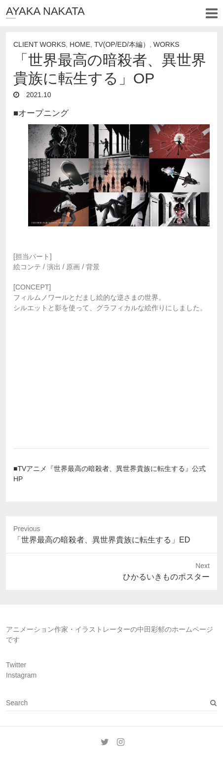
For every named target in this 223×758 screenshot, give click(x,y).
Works (166, 44)
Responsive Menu (211, 13)
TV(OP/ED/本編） (121, 44)
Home (80, 44)
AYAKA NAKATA (45, 11)
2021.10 (37, 95)
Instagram (21, 675)
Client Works (39, 44)
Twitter (16, 665)
